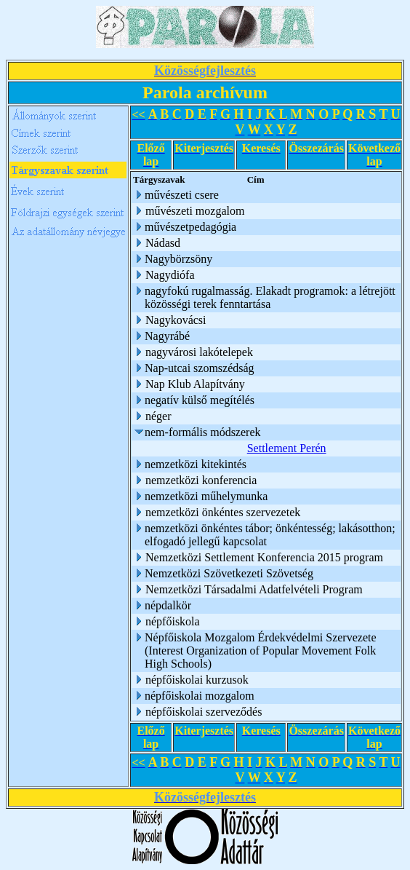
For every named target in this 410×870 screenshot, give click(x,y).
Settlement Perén (286, 448)
